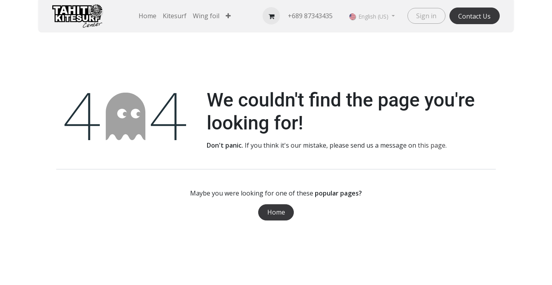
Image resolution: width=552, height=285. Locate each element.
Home (276, 212)
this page (431, 145)
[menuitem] (147, 16)
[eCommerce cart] (271, 16)
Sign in (426, 15)
